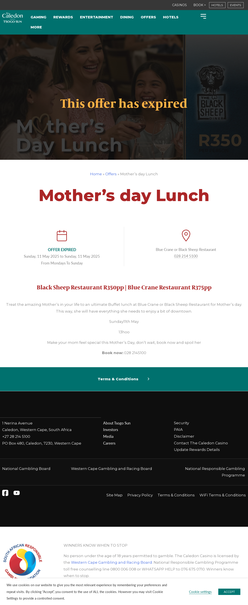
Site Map (114, 495)
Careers (109, 443)
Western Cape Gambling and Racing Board (112, 468)
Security (181, 423)
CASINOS (179, 5)
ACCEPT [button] (229, 592)
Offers (148, 17)
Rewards (63, 17)
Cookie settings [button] (200, 591)
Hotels (171, 17)
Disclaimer (184, 436)
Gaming (38, 17)
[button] (124, 379)
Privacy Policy (140, 495)
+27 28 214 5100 (16, 436)
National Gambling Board (26, 468)
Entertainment (96, 17)
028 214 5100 (186, 256)
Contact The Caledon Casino (201, 443)
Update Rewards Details (197, 449)
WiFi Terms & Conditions (222, 495)
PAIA (178, 429)
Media (108, 436)
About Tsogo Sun (116, 423)
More (36, 27)
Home (96, 174)
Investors (110, 429)
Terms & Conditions (118, 379)
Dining (127, 17)
